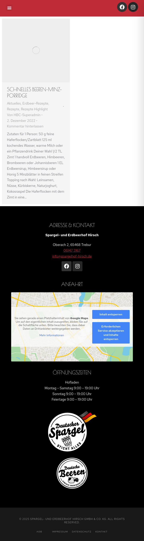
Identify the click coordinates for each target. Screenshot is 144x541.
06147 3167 (72, 250)
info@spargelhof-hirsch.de (72, 256)
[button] (9, 7)
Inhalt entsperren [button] (111, 314)
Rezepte (13, 109)
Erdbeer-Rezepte (35, 103)
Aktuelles (14, 103)
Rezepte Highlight (34, 109)
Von (23, 115)
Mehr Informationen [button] (51, 335)
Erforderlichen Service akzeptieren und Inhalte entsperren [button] (111, 333)
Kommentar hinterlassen (25, 126)
